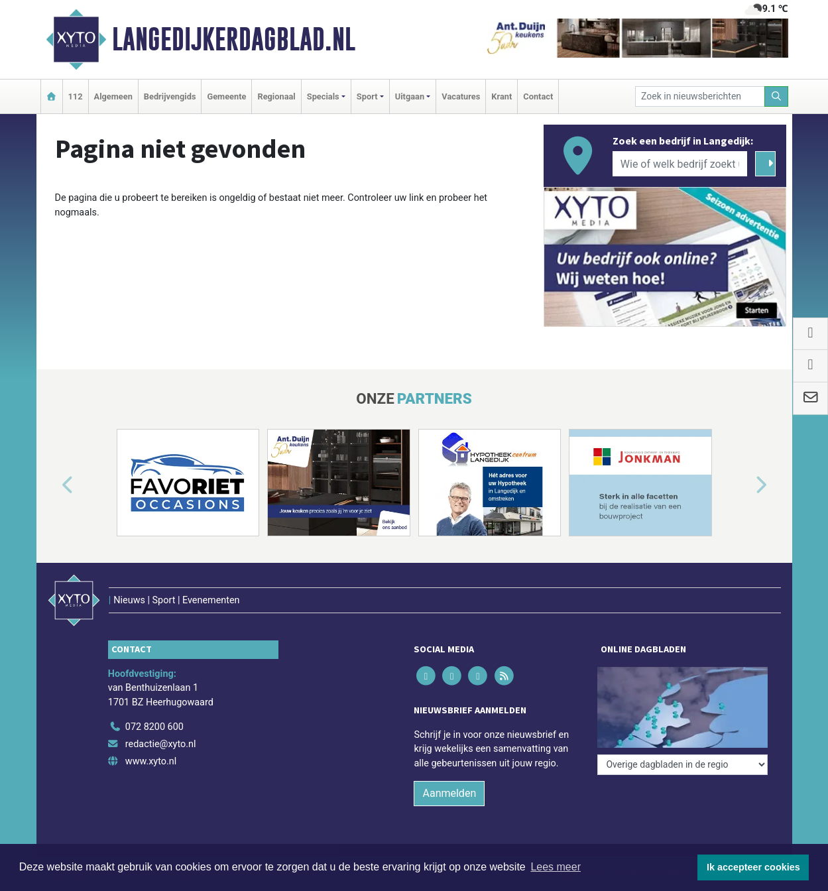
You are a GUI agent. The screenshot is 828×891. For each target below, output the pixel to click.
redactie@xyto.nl (160, 744)
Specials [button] (323, 96)
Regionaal (276, 96)
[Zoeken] (776, 96)
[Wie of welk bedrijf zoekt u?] (680, 163)
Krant (501, 96)
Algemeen (113, 96)
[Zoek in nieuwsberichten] (700, 96)
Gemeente (226, 96)
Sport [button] (367, 96)
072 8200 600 (154, 727)
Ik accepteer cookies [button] (753, 867)
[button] (52, 485)
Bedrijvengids (170, 96)
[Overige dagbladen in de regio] (682, 764)
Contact (538, 96)
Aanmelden (449, 793)
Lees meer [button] (555, 866)
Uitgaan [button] (409, 96)
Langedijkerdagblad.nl (233, 39)
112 (75, 96)
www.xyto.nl (150, 761)
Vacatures (461, 96)
